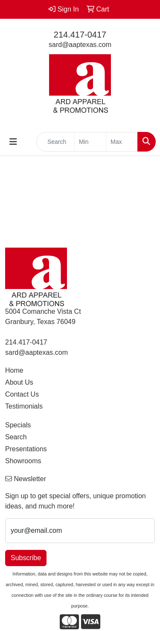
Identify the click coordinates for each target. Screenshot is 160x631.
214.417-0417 (80, 34)
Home (14, 370)
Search (16, 437)
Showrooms (23, 460)
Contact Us (22, 394)
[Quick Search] (55, 142)
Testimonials (24, 406)
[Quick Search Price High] (122, 142)
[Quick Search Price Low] (90, 142)
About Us (19, 382)
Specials (18, 425)
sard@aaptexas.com (80, 44)
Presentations (26, 449)
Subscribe (26, 557)
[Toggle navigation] (13, 142)
